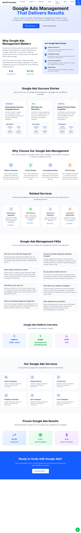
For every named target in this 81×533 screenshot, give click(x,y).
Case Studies (58, 2)
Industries (41, 1)
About (49, 1)
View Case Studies (49, 26)
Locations (31, 1)
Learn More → (11, 225)
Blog (65, 1)
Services (22, 1)
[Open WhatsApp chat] (78, 530)
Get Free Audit (31, 26)
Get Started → (50, 223)
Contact (72, 1)
